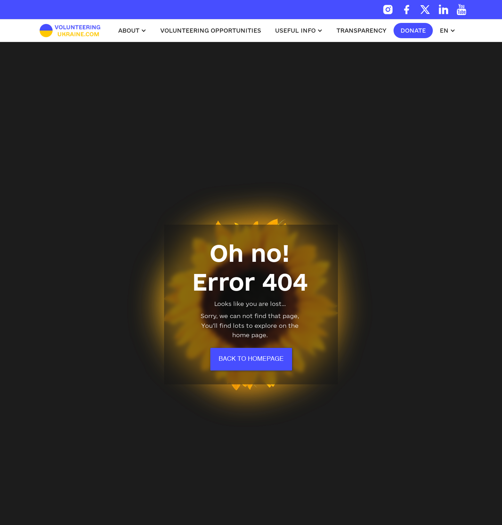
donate (413, 30)
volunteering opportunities (210, 30)
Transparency (362, 30)
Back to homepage (251, 359)
